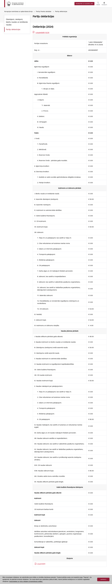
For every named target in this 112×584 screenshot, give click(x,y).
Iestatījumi (104, 3)
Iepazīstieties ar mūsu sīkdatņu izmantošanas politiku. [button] (26, 581)
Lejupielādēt (41, 564)
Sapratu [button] (103, 579)
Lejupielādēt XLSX (42, 33)
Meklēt (98, 3)
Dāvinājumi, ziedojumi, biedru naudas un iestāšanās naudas (17, 22)
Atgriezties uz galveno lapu (84, 3)
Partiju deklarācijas (13, 29)
